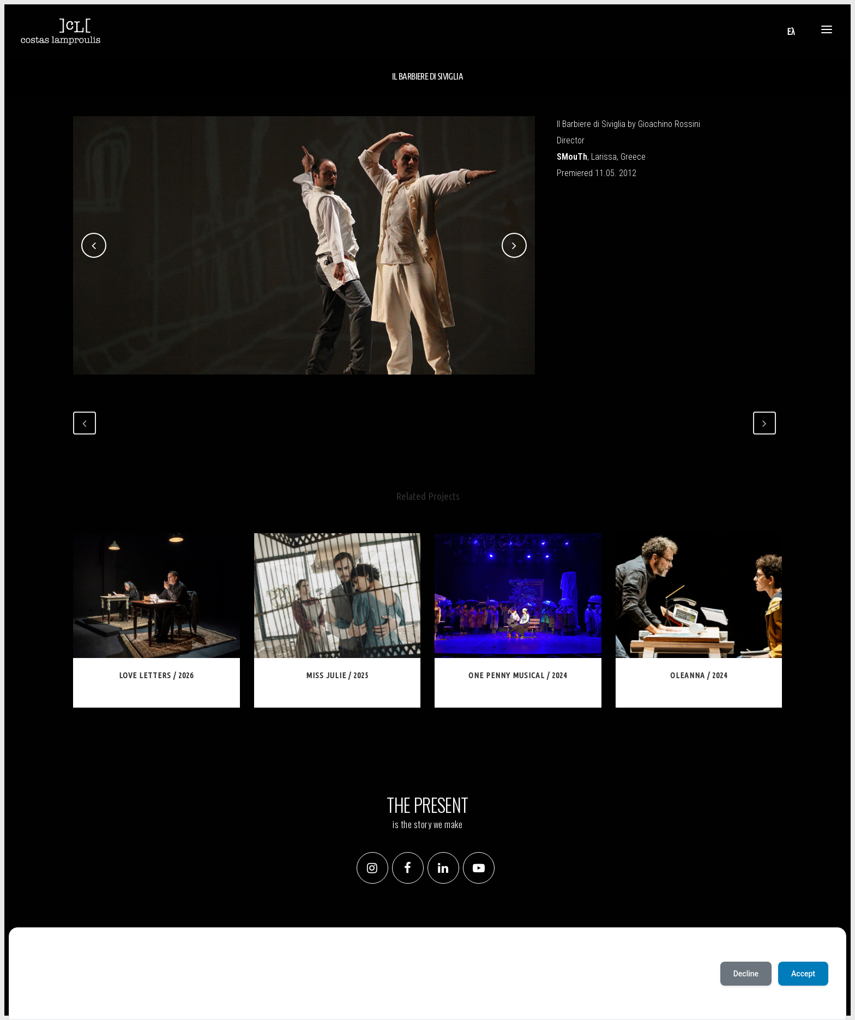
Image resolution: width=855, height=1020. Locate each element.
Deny (72, 998)
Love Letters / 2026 (156, 675)
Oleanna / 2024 (698, 675)
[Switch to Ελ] (790, 31)
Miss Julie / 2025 (337, 675)
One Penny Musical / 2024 (517, 675)
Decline (745, 973)
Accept (39, 998)
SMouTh (572, 157)
